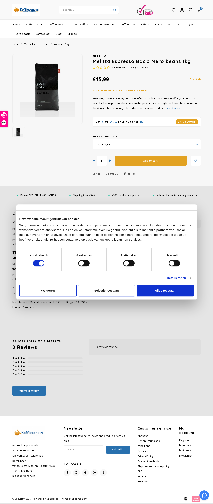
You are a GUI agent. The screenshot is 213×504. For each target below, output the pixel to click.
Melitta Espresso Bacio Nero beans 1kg (46, 44)
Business (143, 482)
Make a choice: (105, 136)
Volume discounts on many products (175, 195)
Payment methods (148, 462)
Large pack (22, 34)
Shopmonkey (79, 499)
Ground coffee (79, 25)
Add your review (139, 67)
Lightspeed (52, 499)
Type (190, 25)
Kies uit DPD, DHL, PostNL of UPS (36, 195)
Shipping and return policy (153, 467)
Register (184, 441)
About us (143, 436)
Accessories (162, 25)
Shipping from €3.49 (82, 195)
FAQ (140, 472)
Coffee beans (34, 25)
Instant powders (104, 25)
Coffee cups (128, 25)
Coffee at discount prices (123, 195)
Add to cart (150, 161)
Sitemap (142, 477)
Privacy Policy (145, 456)
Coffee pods (56, 25)
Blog (59, 34)
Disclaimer (144, 451)
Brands (72, 34)
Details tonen (176, 278)
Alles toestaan (165, 290)
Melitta (99, 56)
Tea (178, 25)
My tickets (185, 451)
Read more (173, 109)
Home (16, 25)
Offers (145, 25)
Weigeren (48, 290)
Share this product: (107, 174)
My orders (185, 446)
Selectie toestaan (106, 290)
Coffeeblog (43, 34)
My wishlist (185, 456)
